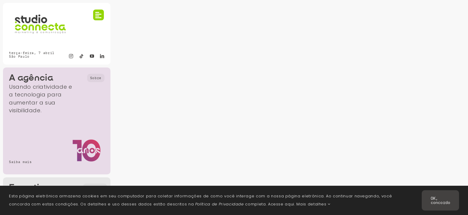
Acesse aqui (281, 204)
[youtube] (92, 56)
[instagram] (71, 56)
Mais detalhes (313, 204)
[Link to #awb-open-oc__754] (98, 15)
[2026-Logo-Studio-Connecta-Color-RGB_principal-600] (40, 11)
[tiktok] (81, 56)
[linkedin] (102, 56)
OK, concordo (440, 200)
